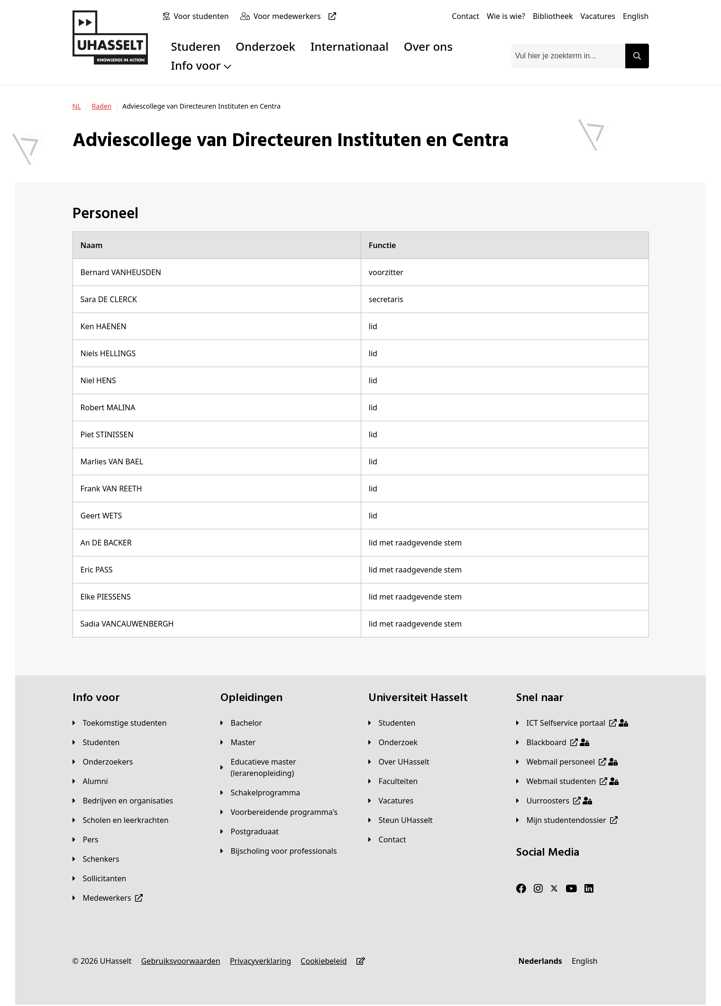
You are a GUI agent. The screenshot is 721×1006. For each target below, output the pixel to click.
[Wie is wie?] (506, 16)
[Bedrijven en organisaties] (123, 800)
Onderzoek (265, 46)
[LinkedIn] (588, 889)
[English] (635, 16)
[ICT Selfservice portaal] (572, 723)
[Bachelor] (241, 723)
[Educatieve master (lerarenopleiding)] (286, 767)
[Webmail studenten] (567, 781)
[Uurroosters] (554, 800)
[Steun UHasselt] (400, 820)
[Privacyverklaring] (260, 961)
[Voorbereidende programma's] (279, 812)
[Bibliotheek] (553, 16)
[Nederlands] (540, 961)
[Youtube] (571, 889)
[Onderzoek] (393, 742)
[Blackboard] (552, 742)
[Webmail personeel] (567, 761)
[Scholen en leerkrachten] (121, 820)
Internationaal (349, 46)
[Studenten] (96, 742)
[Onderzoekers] (103, 761)
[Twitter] (554, 889)
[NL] (77, 106)
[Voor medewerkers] (297, 16)
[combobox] (568, 56)
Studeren (195, 46)
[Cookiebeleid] (324, 961)
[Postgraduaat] (249, 831)
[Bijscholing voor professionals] (278, 851)
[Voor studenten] (202, 16)
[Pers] (86, 839)
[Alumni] (90, 781)
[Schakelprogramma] (260, 792)
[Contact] (465, 16)
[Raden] (101, 106)
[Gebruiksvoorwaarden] (180, 961)
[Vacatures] (597, 16)
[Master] (238, 742)
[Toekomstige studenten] (120, 723)
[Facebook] (521, 889)
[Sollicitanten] (100, 878)
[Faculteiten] (393, 781)
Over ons (428, 46)
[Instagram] (538, 889)
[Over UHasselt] (398, 761)
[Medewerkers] (108, 898)
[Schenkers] (96, 859)
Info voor (201, 65)
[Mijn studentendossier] (567, 820)
